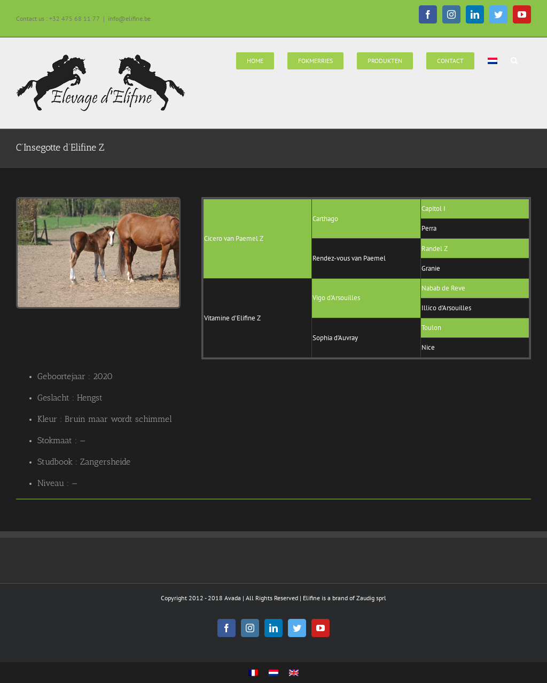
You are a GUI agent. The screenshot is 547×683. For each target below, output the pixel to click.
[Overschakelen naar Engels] (294, 673)
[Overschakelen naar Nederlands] (273, 673)
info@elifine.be (129, 18)
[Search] (514, 59)
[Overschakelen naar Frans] (253, 673)
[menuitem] (255, 59)
